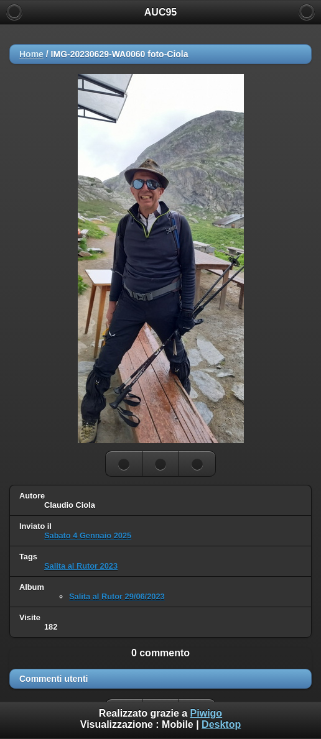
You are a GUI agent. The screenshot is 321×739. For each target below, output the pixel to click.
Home (31, 54)
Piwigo (206, 713)
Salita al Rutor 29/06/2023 (117, 596)
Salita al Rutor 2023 (81, 566)
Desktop (221, 724)
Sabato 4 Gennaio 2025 (87, 535)
